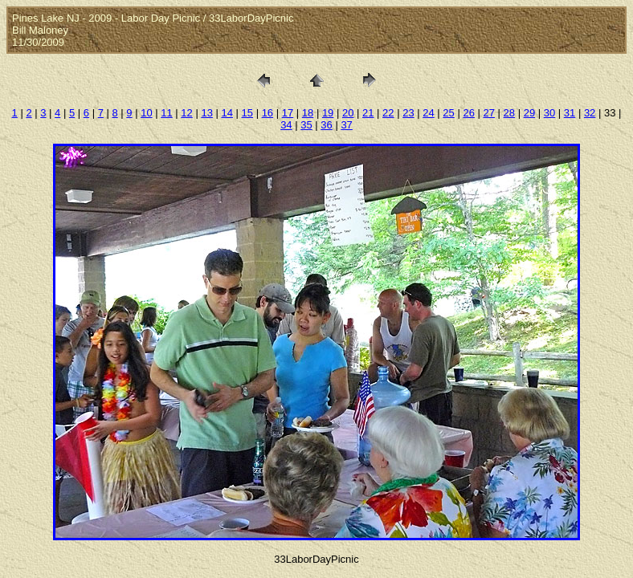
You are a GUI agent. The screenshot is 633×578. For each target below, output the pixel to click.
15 (247, 113)
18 (307, 113)
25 (448, 113)
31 (569, 113)
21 (368, 113)
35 (306, 125)
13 (206, 113)
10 (146, 113)
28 (509, 113)
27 (489, 113)
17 (287, 113)
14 (226, 113)
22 (388, 113)
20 (347, 113)
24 (428, 113)
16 (267, 113)
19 (327, 113)
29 (529, 113)
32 (589, 113)
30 (549, 113)
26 (468, 113)
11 (166, 113)
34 (286, 125)
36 (326, 125)
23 (408, 113)
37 (346, 125)
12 (186, 113)
